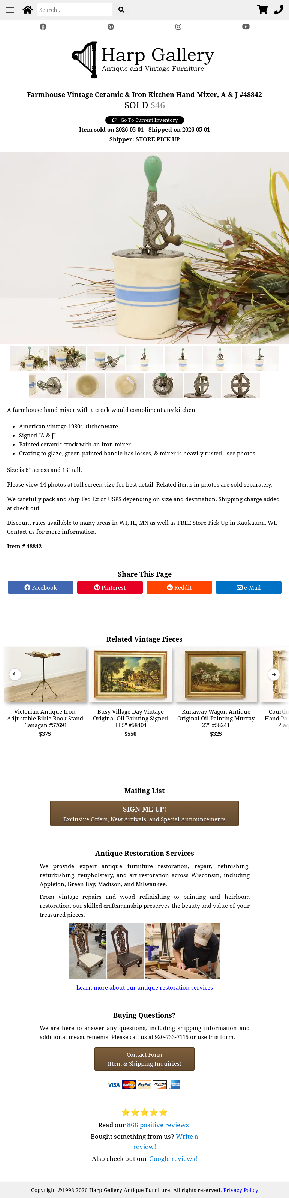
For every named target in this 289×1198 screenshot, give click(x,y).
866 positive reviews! (159, 1124)
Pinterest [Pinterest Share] (110, 587)
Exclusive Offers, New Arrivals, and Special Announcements (144, 813)
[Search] (74, 9)
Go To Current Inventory (145, 120)
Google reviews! (173, 1158)
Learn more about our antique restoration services (144, 987)
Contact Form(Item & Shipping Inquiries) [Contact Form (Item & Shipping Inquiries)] (144, 1059)
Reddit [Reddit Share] (179, 587)
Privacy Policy (240, 1190)
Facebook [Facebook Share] (40, 587)
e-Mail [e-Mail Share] (249, 587)
